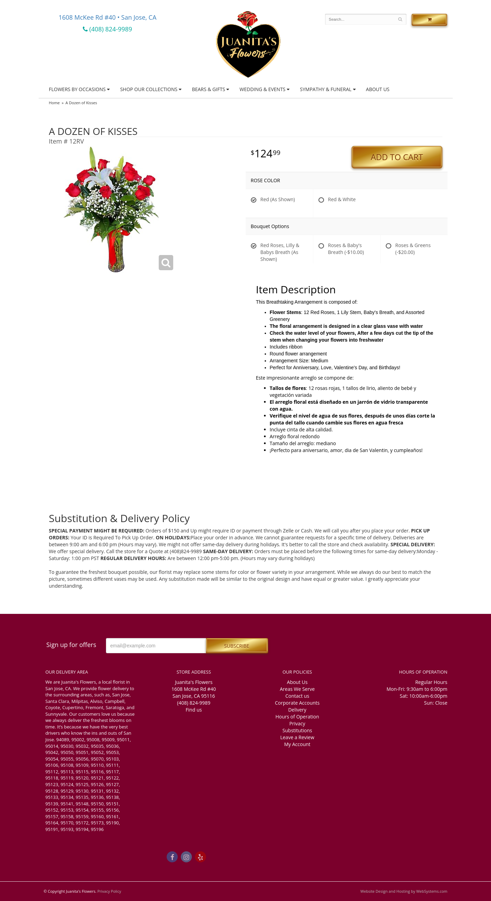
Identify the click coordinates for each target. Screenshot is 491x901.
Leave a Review (297, 737)
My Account (297, 744)
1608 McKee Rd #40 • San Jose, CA (108, 17)
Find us (194, 709)
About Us (378, 89)
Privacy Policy (109, 891)
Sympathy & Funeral (325, 89)
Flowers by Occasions (77, 89)
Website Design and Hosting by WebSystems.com (404, 891)
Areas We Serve (297, 689)
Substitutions (297, 730)
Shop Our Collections (148, 89)
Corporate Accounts (297, 702)
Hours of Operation (297, 716)
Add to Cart (397, 157)
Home (54, 102)
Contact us (297, 696)
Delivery (297, 709)
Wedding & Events (262, 89)
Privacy (297, 723)
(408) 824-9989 (107, 29)
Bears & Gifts (208, 89)
